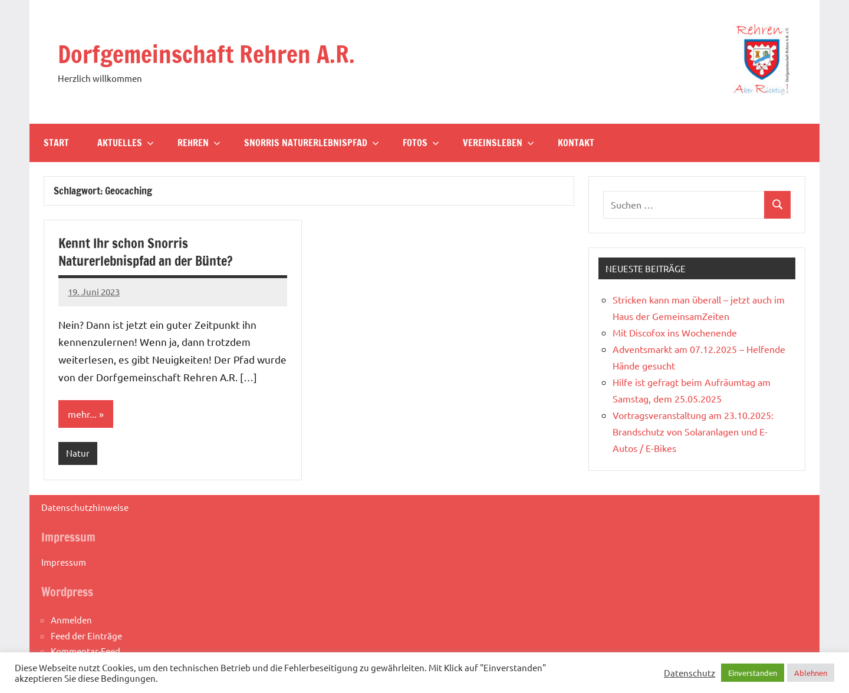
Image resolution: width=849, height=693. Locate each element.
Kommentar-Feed (85, 650)
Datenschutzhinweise (85, 507)
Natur (78, 452)
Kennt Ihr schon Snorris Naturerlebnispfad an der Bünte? (145, 252)
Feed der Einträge (86, 635)
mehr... (82, 414)
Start (56, 142)
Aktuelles (125, 142)
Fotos (421, 142)
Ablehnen (810, 673)
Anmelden (71, 619)
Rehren (199, 142)
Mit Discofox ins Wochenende (675, 332)
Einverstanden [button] (752, 673)
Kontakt (576, 142)
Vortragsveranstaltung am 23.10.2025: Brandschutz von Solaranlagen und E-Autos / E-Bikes (693, 431)
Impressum (63, 561)
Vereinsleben (498, 142)
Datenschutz (689, 673)
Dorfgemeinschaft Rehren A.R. (206, 54)
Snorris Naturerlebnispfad (311, 142)
